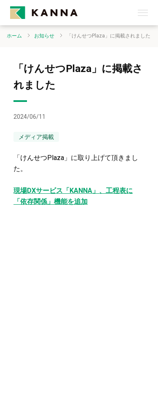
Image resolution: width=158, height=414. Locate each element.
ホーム (14, 36)
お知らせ (44, 36)
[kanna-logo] (74, 12)
